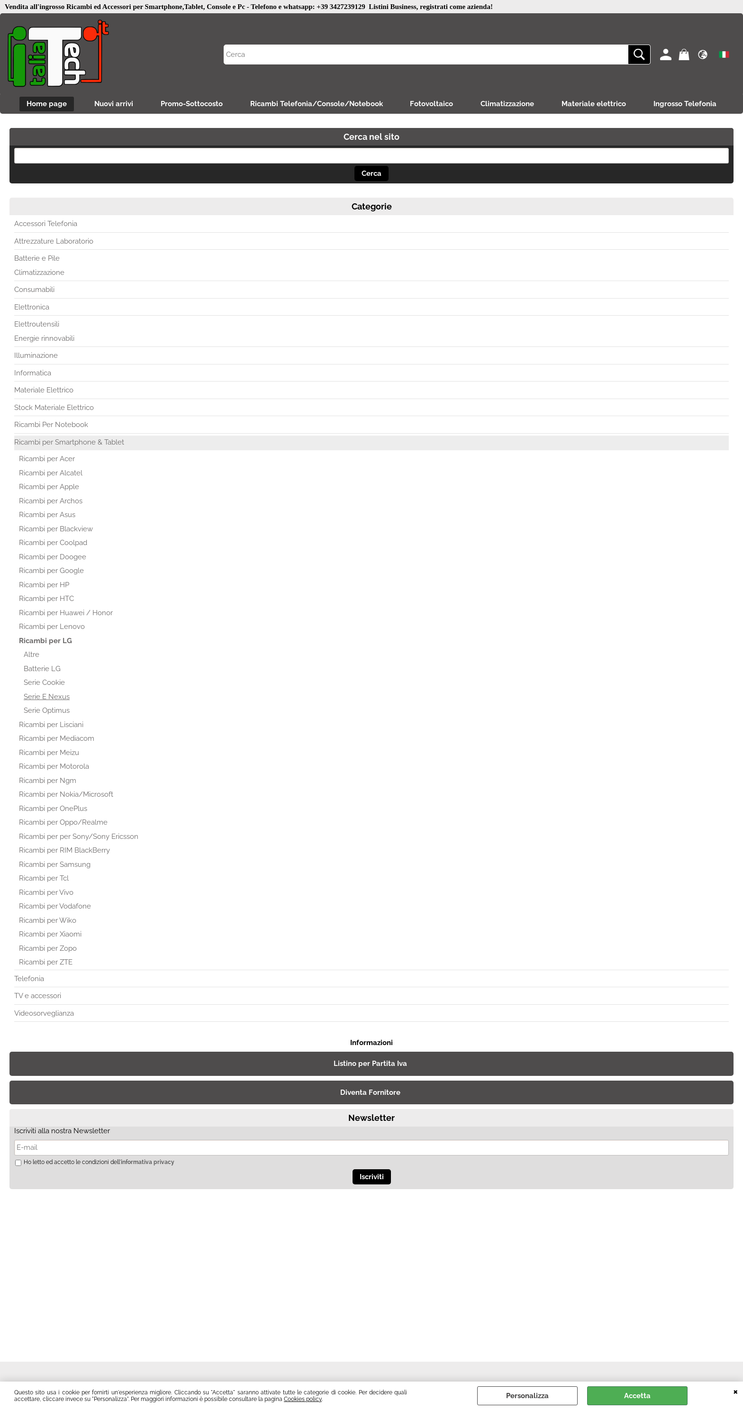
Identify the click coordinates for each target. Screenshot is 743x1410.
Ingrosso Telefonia (688, 104)
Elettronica (31, 307)
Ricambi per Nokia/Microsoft (66, 795)
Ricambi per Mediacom (56, 739)
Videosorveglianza (44, 1014)
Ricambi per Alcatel (50, 473)
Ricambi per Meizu (49, 753)
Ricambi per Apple (49, 487)
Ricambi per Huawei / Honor (66, 613)
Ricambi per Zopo (48, 949)
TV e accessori (37, 996)
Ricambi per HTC (46, 599)
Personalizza (527, 1396)
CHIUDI (735, 1391)
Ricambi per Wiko (47, 921)
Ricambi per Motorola (54, 767)
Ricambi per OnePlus (53, 809)
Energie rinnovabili (44, 339)
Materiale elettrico (596, 104)
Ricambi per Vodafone (55, 907)
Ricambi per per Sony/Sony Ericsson (78, 837)
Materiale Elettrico (43, 391)
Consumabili (34, 290)
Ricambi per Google (51, 571)
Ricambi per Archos (50, 501)
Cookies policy (303, 1399)
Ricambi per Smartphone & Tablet (69, 442)
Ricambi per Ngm (47, 781)
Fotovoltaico (432, 104)
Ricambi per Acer (47, 459)
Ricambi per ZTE (45, 963)
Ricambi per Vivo (46, 893)
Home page (43, 104)
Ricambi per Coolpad (53, 543)
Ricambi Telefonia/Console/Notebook (316, 104)
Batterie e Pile (37, 259)
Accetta (637, 1396)
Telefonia (29, 979)
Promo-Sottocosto (190, 104)
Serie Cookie (44, 683)
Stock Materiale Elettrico (54, 408)
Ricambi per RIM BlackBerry (64, 851)
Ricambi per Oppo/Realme (63, 823)
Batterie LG (42, 669)
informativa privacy (147, 1162)
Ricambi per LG (45, 641)
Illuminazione (36, 356)
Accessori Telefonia (45, 224)
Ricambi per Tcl (44, 879)
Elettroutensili (36, 325)
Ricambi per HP (44, 585)
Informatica (32, 373)
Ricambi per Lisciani (51, 725)
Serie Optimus (47, 711)
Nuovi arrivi (111, 104)
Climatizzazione (509, 104)
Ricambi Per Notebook (51, 425)
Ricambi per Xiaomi (50, 935)
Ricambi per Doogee (52, 557)
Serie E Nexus (47, 697)
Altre (31, 655)
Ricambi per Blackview (56, 529)
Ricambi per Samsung (55, 865)
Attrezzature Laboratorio (53, 241)
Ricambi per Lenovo (52, 627)
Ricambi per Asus (47, 515)
